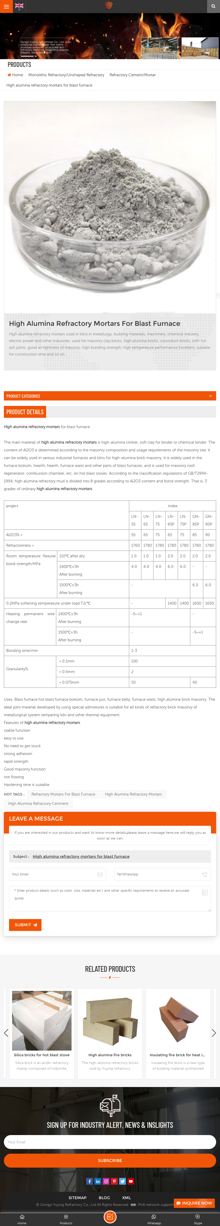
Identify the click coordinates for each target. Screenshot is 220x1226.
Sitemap (77, 1197)
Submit (23, 924)
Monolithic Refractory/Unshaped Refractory (66, 75)
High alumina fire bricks (110, 1055)
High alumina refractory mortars (133, 794)
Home (15, 75)
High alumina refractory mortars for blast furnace (81, 856)
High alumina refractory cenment (38, 803)
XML (126, 1197)
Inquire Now (194, 1203)
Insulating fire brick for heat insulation (180, 1055)
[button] (213, 1033)
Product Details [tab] (25, 411)
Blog (104, 1197)
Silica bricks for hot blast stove (42, 1055)
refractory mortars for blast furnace (63, 794)
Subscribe (110, 1160)
